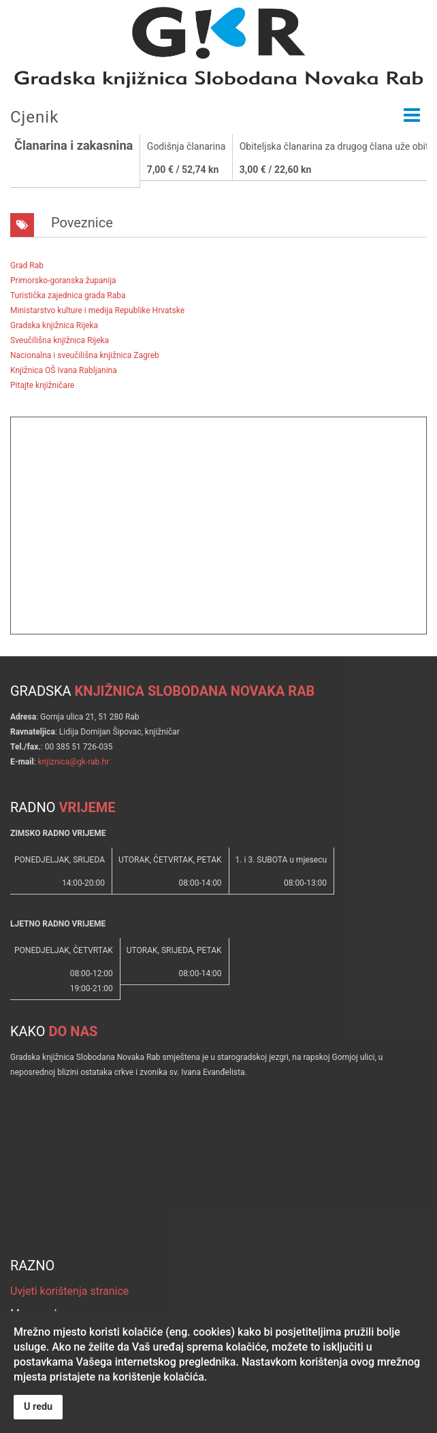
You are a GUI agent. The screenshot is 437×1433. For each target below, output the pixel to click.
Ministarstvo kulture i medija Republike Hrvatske (97, 310)
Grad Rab (27, 265)
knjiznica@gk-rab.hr (74, 762)
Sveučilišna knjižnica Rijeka (59, 340)
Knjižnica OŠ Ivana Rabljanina (63, 370)
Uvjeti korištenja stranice (69, 1291)
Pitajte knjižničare (42, 385)
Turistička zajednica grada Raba (67, 295)
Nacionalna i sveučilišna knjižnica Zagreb (84, 355)
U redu (38, 1407)
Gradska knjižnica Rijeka (54, 325)
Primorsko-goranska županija (63, 280)
